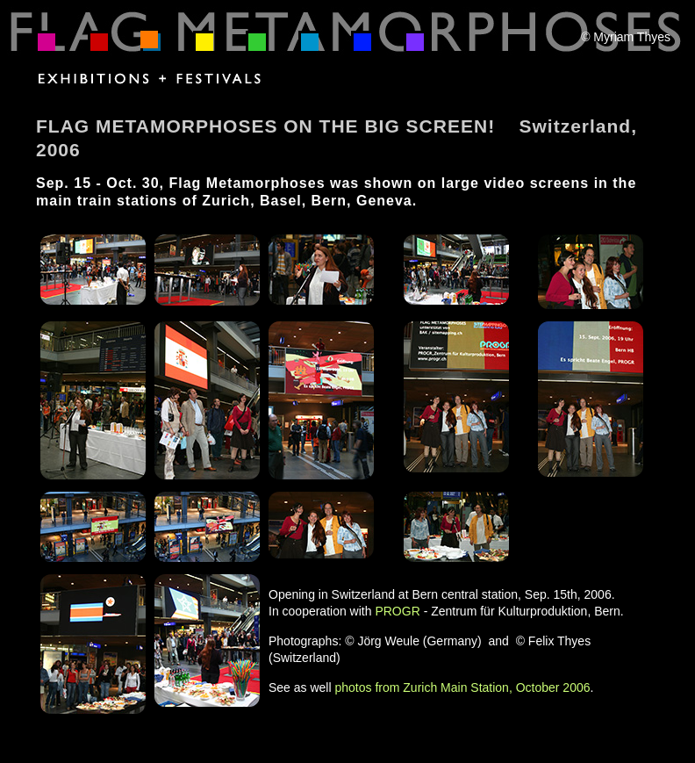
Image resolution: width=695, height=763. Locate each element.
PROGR (397, 611)
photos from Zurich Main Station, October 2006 (462, 687)
